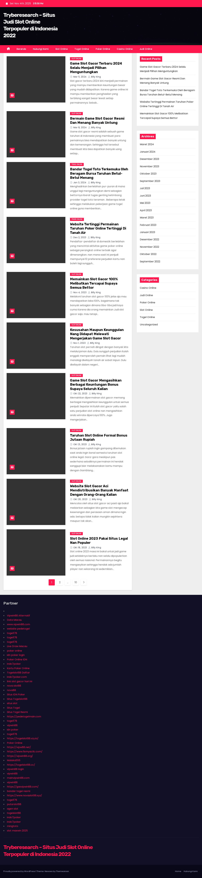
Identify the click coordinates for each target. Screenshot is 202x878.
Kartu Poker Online (18, 668)
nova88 (11, 690)
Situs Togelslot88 (17, 699)
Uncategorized (149, 324)
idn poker (12, 729)
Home (178, 871)
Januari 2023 (147, 232)
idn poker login (16, 655)
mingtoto (12, 826)
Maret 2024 (147, 144)
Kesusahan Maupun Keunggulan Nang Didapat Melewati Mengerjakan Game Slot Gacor (97, 334)
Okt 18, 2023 (80, 547)
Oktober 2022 (148, 254)
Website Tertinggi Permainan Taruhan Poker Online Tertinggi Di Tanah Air (98, 228)
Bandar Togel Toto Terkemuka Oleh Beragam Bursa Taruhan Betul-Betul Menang (99, 173)
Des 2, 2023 (80, 237)
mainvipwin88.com (18, 778)
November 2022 (149, 247)
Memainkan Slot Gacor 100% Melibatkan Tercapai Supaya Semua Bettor (94, 283)
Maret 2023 (147, 217)
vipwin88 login (15, 769)
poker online (14, 650)
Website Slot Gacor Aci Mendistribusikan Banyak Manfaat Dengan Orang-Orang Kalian (99, 490)
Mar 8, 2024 (80, 127)
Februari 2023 (148, 225)
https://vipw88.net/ (19, 747)
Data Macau (14, 620)
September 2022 (150, 261)
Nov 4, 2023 (80, 292)
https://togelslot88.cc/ (21, 765)
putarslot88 (14, 804)
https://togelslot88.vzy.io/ (22, 738)
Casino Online (125, 49)
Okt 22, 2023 (80, 393)
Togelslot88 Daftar (18, 672)
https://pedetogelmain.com (24, 716)
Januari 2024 (147, 152)
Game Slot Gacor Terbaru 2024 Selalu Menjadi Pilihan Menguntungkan (96, 67)
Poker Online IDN (17, 659)
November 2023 (149, 166)
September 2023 (150, 181)
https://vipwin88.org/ (20, 756)
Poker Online (103, 49)
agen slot (12, 808)
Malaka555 (13, 760)
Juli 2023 (145, 188)
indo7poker (14, 664)
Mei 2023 (145, 203)
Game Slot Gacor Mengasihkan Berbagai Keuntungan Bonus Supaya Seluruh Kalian (96, 384)
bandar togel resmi (18, 791)
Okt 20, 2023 (80, 499)
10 (75, 582)
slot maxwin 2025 (17, 830)
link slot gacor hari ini (19, 681)
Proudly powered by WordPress (19, 871)
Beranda (21, 49)
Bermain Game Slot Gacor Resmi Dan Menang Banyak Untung (97, 120)
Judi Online (146, 49)
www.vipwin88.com (18, 624)
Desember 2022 (149, 239)
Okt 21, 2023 (80, 444)
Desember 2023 (149, 159)
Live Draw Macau (17, 646)
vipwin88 (12, 725)
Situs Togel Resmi (17, 712)
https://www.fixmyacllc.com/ (24, 751)
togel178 (12, 633)
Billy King (94, 76)
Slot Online (61, 49)
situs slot (12, 703)
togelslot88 (14, 813)
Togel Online (81, 49)
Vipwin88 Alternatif (18, 615)
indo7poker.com (17, 677)
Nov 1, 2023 (79, 343)
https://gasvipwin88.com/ (23, 786)
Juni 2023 (145, 195)
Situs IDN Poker (16, 694)
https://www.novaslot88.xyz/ (24, 795)
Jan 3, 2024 (80, 182)
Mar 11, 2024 (80, 76)
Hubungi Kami (41, 49)
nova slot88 (14, 685)
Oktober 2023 (148, 173)
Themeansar (62, 871)
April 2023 (146, 210)
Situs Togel (13, 708)
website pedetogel (18, 628)
